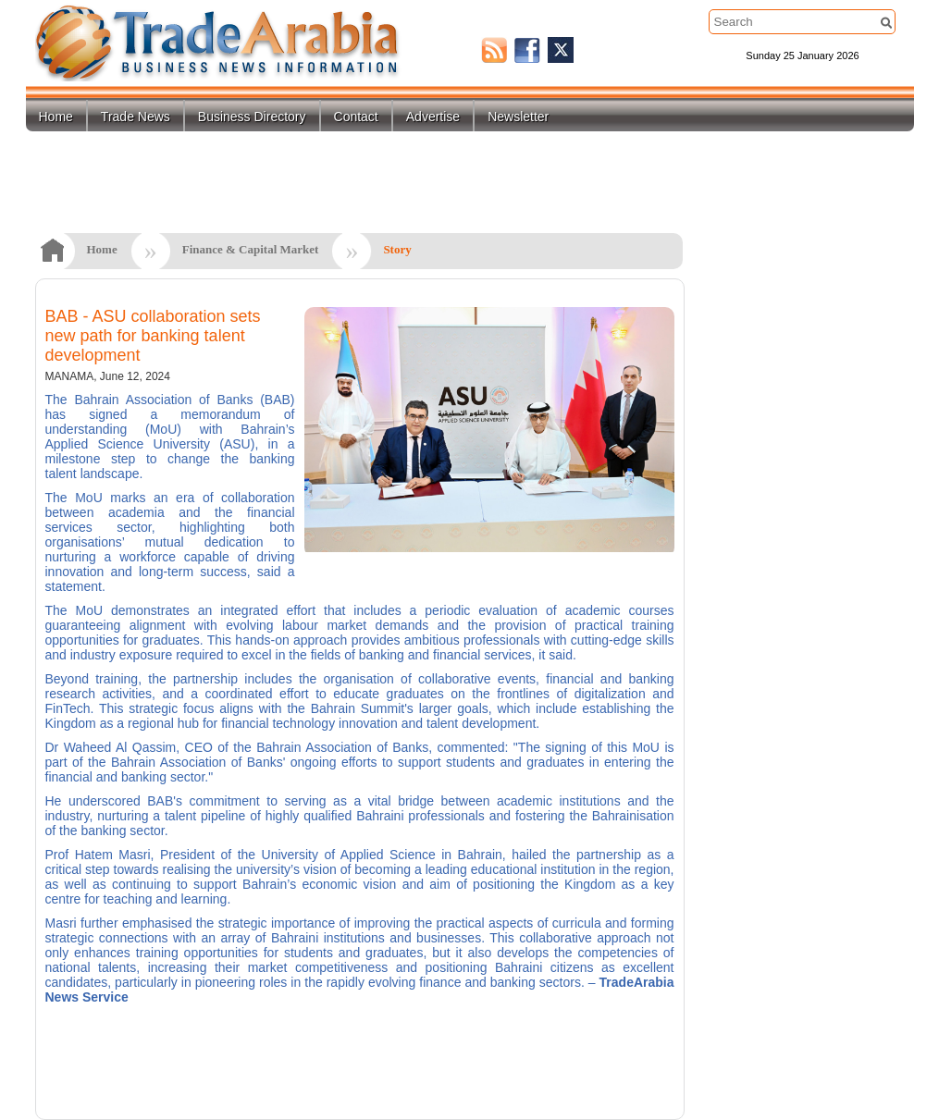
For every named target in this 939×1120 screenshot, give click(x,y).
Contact (356, 116)
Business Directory (252, 116)
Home (56, 116)
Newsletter (518, 116)
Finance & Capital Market (250, 249)
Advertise (433, 116)
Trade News (135, 116)
